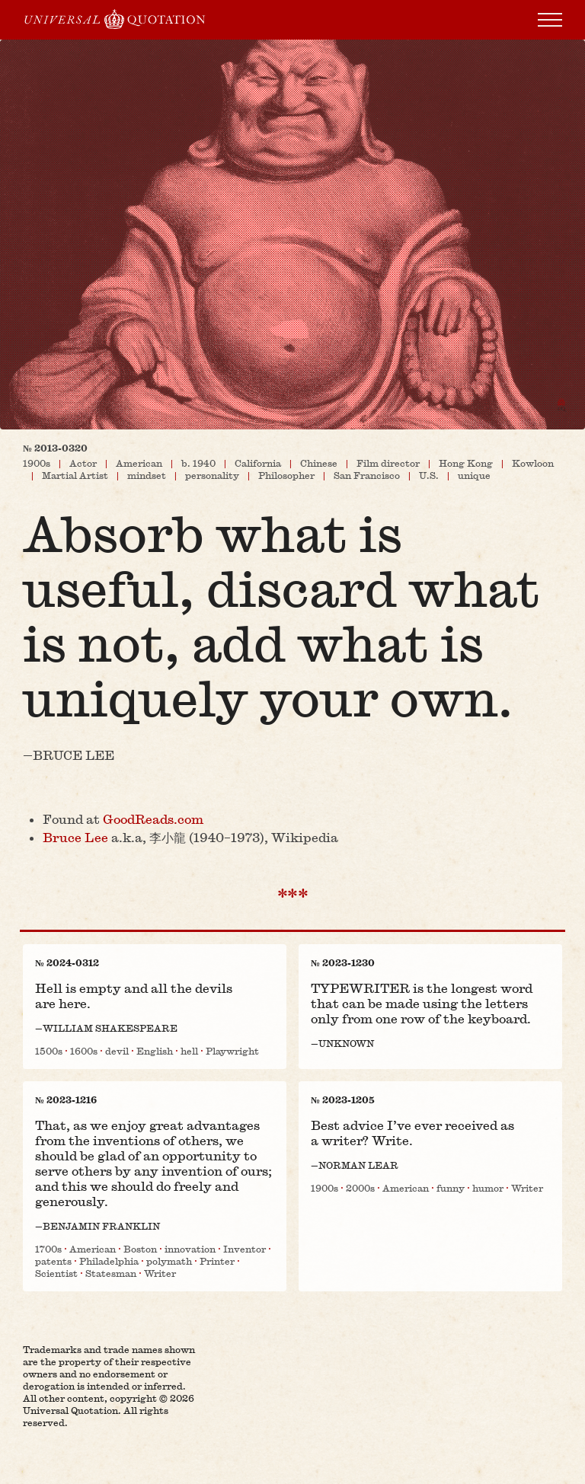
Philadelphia (109, 1261)
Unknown (346, 1043)
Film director (388, 463)
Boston (140, 1248)
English (154, 1050)
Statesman (110, 1273)
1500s (48, 1050)
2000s (360, 1187)
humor (487, 1187)
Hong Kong (466, 463)
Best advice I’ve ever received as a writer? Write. (412, 1132)
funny (450, 1187)
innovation (190, 1248)
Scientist (56, 1273)
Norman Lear (358, 1165)
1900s (36, 463)
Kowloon (533, 463)
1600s (84, 1050)
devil (117, 1050)
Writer (160, 1273)
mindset (146, 475)
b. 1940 (198, 463)
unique (474, 475)
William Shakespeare (110, 1027)
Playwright (232, 1050)
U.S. (429, 475)
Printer (217, 1261)
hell (189, 1050)
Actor (83, 463)
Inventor (244, 1248)
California (258, 463)
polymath (169, 1261)
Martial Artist (75, 475)
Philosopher (286, 475)
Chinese (318, 463)
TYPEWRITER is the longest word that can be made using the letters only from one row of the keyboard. (421, 1003)
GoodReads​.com (153, 819)
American (139, 463)
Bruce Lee (73, 755)
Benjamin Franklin (101, 1225)
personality (212, 475)
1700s (48, 1248)
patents (53, 1261)
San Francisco (367, 475)
